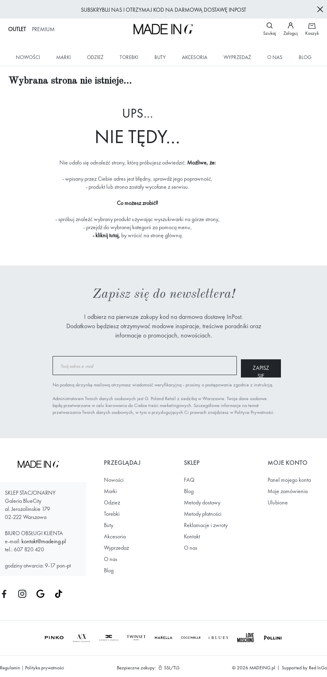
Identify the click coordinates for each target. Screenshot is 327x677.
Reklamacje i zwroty (206, 522)
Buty (160, 57)
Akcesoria (194, 57)
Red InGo (318, 665)
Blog (305, 57)
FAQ (189, 477)
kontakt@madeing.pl (43, 538)
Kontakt (192, 534)
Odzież (95, 57)
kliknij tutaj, (107, 235)
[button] (294, 29)
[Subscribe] (244, 365)
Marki (63, 57)
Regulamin (10, 665)
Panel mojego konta (289, 477)
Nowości (28, 57)
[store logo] (163, 29)
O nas (275, 57)
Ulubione (278, 500)
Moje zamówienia (288, 488)
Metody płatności (203, 511)
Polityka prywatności (44, 665)
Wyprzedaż (237, 57)
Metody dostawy (202, 500)
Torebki (129, 57)
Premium (43, 29)
